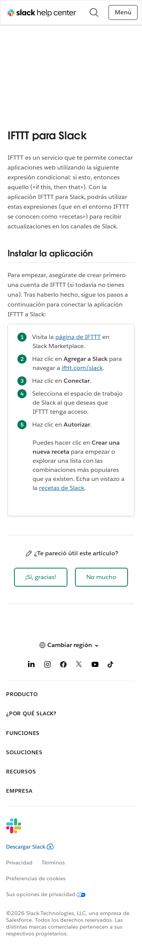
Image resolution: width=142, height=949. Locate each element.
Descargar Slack (30, 846)
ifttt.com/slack (82, 368)
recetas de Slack (61, 488)
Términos (53, 862)
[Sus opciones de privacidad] (50, 894)
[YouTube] (95, 666)
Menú (123, 12)
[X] (79, 666)
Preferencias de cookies (36, 878)
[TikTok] (111, 666)
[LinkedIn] (31, 666)
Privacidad (19, 862)
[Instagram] (47, 666)
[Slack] (65, 830)
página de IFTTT (78, 337)
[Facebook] (63, 666)
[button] (40, 577)
